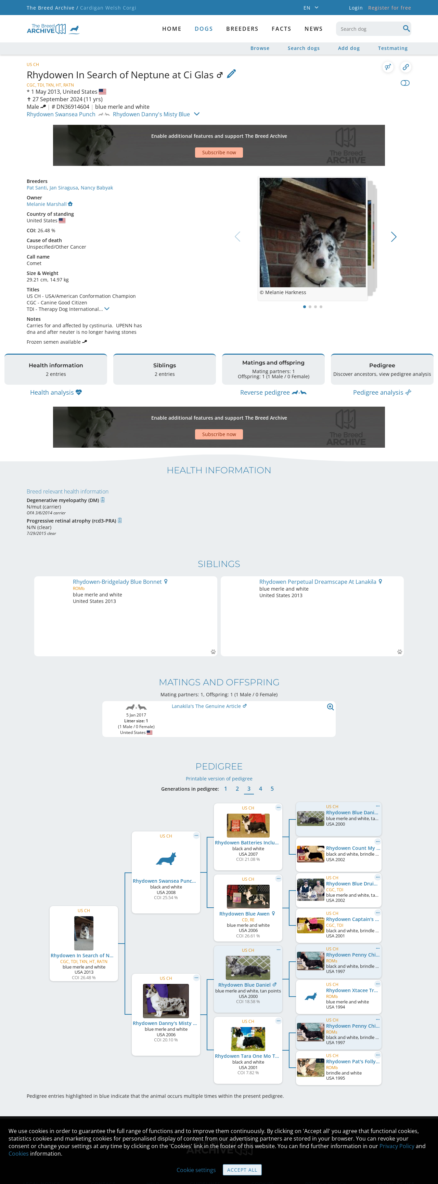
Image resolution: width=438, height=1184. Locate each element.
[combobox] (374, 29)
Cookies (19, 1153)
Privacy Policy (396, 1146)
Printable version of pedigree (219, 736)
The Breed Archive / (52, 7)
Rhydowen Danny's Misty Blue (151, 114)
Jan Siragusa (64, 187)
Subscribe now (219, 152)
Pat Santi (37, 187)
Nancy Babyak (97, 187)
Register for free (389, 7)
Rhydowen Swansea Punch (61, 114)
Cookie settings (196, 1170)
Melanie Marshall (50, 204)
